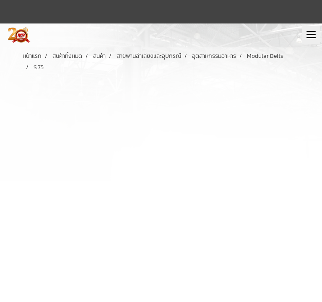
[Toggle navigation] (311, 35)
